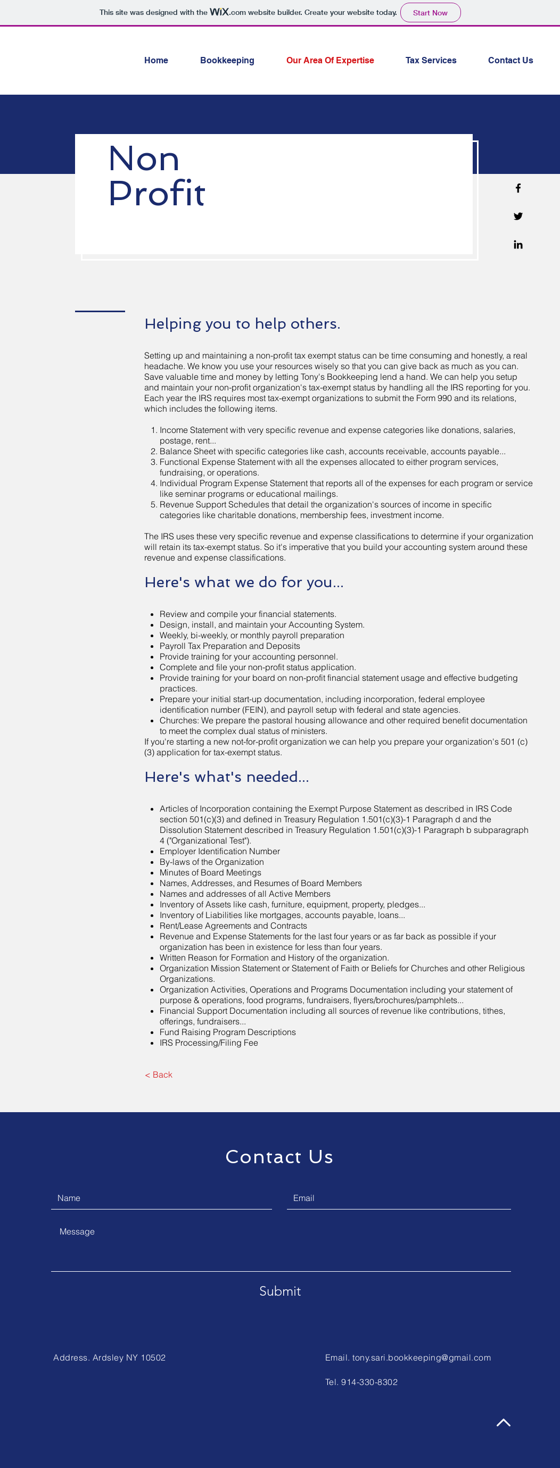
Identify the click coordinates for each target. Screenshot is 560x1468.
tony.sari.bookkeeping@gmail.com (421, 1357)
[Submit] (280, 1291)
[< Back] (158, 1074)
